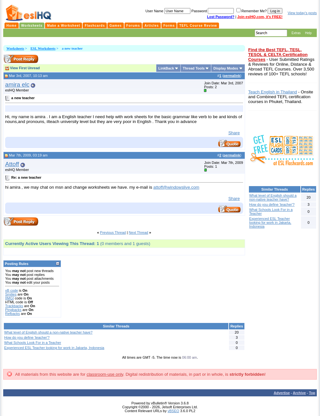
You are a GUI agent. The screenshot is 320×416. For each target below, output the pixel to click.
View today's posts (302, 13)
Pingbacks (13, 310)
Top (312, 393)
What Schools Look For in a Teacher (32, 343)
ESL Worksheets (43, 48)
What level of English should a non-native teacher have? (48, 332)
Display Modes (225, 68)
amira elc (17, 84)
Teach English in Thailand (272, 92)
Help (308, 33)
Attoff (12, 164)
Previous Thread (113, 232)
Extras (295, 33)
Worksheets (15, 48)
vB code (11, 290)
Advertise (282, 393)
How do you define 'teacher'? (27, 337)
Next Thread (138, 232)
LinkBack (166, 68)
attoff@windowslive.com (176, 187)
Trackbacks (14, 306)
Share (234, 132)
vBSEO (173, 411)
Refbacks (12, 314)
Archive (299, 393)
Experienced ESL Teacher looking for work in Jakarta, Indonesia (54, 348)
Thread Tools (194, 68)
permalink (232, 76)
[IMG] (9, 298)
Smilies (10, 294)
